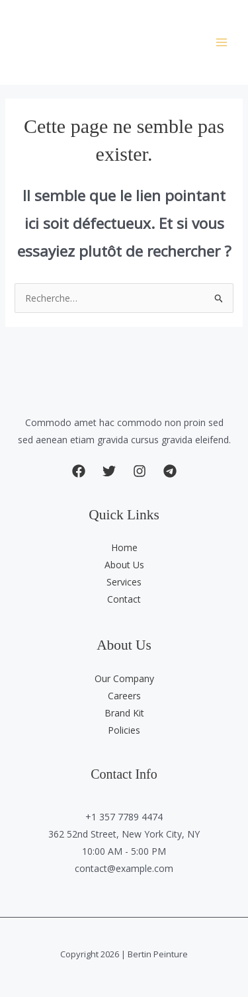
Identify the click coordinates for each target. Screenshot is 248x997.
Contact (124, 599)
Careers (124, 695)
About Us (124, 564)
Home (124, 547)
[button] (78, 471)
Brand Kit (124, 713)
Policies (124, 730)
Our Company (124, 678)
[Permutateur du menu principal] (221, 42)
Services (124, 582)
